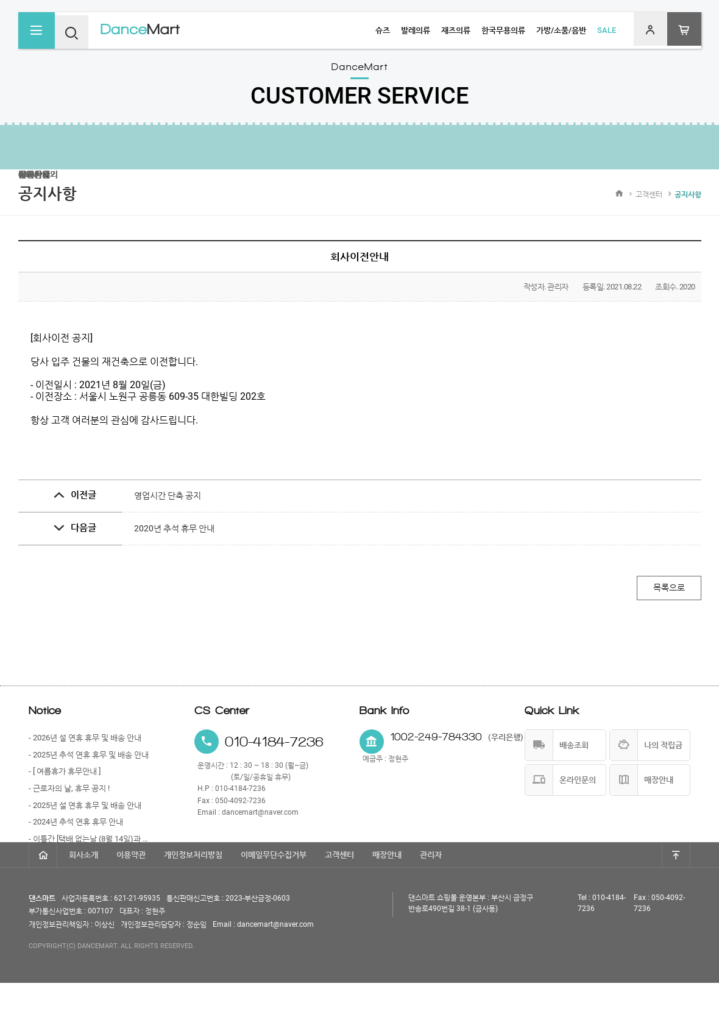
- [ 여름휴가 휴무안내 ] (65, 775)
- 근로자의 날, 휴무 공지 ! (69, 792)
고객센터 (339, 888)
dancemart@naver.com (260, 816)
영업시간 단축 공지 (167, 495)
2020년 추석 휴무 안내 (174, 528)
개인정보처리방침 (193, 888)
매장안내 (387, 888)
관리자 (431, 888)
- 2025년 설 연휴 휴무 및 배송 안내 (85, 809)
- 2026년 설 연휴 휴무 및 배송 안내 (85, 741)
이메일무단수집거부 (273, 888)
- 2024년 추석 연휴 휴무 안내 (76, 826)
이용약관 (131, 888)
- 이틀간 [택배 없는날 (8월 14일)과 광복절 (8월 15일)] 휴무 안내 (91, 843)
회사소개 (83, 888)
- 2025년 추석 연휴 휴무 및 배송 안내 (89, 759)
